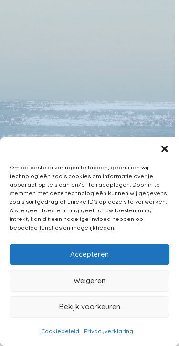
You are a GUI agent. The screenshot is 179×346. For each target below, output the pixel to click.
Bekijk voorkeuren (89, 306)
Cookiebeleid (60, 331)
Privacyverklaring (108, 331)
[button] (164, 149)
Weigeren (89, 280)
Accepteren (89, 254)
